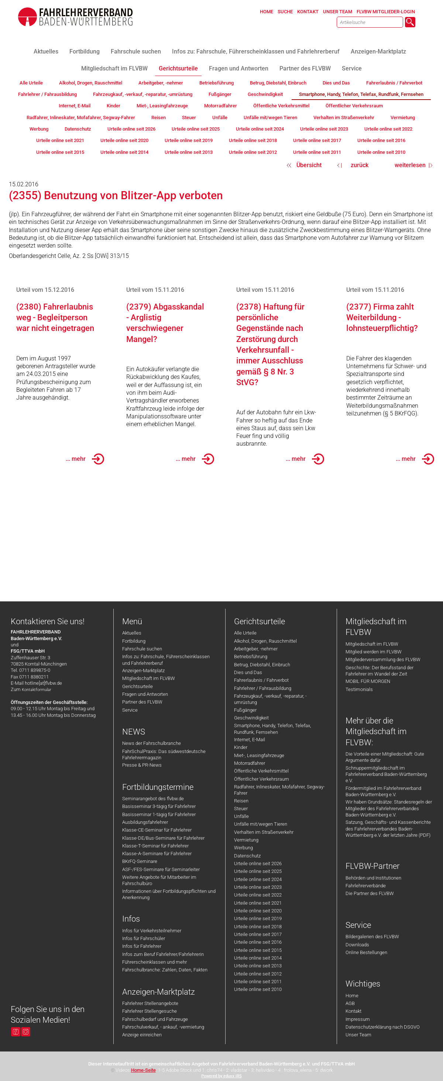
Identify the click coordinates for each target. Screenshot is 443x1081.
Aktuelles (131, 633)
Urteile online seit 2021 (258, 903)
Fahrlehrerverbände (366, 885)
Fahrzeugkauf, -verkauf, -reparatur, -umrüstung (270, 699)
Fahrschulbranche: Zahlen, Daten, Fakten (164, 970)
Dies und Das (248, 672)
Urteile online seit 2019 (258, 918)
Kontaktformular (36, 689)
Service (130, 710)
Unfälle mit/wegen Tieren (260, 824)
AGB (350, 1003)
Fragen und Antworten (145, 694)
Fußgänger (245, 710)
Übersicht (309, 165)
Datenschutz (247, 856)
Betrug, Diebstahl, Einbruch (262, 664)
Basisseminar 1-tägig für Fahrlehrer (159, 814)
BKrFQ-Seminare (139, 861)
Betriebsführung (250, 656)
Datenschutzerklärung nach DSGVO (383, 1027)
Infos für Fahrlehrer (141, 946)
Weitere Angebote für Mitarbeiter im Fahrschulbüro (159, 880)
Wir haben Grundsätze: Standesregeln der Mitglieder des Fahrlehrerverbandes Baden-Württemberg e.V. (389, 808)
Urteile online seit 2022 (258, 895)
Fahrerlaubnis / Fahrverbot (261, 680)
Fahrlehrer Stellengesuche (149, 1011)
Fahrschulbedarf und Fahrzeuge (155, 1019)
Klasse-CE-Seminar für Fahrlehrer (157, 830)
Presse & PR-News (142, 765)
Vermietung (246, 840)
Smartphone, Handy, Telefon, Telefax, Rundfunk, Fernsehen (272, 729)
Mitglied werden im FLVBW (374, 652)
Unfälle (241, 816)
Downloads (357, 944)
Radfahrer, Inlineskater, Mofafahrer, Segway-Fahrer (279, 790)
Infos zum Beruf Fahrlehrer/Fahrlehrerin (163, 954)
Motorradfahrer (249, 763)
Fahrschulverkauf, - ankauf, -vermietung (163, 1027)
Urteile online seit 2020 (258, 911)
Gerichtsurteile (137, 686)
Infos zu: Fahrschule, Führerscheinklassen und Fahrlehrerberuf (166, 660)
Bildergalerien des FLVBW (372, 936)
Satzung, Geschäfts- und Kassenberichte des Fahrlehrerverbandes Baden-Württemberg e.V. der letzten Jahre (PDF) (388, 828)
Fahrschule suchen (142, 649)
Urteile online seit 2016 (258, 942)
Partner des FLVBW (142, 702)
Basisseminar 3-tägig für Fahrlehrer (159, 806)
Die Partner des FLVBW (370, 893)
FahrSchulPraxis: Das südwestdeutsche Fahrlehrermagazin (164, 754)
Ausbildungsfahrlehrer (145, 822)
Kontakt (353, 1011)
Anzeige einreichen (142, 1034)
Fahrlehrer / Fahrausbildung (262, 688)
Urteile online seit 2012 (258, 974)
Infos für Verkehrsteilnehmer (151, 930)
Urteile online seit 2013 (258, 965)
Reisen (241, 801)
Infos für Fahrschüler (143, 938)
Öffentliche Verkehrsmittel (261, 771)
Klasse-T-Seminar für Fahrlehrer (155, 846)
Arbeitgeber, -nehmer (256, 649)
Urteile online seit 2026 (258, 863)
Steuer (241, 808)
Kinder (240, 747)
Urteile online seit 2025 (258, 871)
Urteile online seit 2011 (258, 981)
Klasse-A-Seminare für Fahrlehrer (157, 853)
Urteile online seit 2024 (258, 879)
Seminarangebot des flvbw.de (153, 798)
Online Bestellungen (366, 952)
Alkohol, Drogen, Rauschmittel (265, 641)
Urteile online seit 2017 (258, 934)
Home (352, 995)
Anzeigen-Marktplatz (143, 670)
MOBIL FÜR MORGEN (368, 681)
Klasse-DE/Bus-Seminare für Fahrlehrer (163, 838)
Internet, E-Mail (249, 739)
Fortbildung (133, 641)
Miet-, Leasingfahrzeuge (259, 755)
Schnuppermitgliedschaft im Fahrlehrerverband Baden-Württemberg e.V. (386, 774)
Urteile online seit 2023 (258, 887)
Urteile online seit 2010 (258, 989)
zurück (359, 165)
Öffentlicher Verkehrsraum (261, 779)
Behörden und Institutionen (373, 878)
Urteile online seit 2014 (258, 958)
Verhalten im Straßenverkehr (263, 832)
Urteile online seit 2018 (258, 926)
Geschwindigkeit (251, 718)
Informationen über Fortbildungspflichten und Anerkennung (169, 894)
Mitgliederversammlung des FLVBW (383, 659)
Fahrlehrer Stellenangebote (150, 1003)
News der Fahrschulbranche (151, 743)
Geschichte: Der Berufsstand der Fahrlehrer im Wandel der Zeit (379, 671)
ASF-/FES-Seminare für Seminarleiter (161, 869)
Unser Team (358, 1034)
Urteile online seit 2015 (258, 950)
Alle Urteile (245, 633)
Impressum (358, 1019)
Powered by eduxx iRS (221, 1076)
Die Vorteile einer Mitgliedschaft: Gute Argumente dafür (385, 757)
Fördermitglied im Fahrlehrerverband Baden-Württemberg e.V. (383, 791)
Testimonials (359, 689)
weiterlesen (410, 165)
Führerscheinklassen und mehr (154, 962)
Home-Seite (143, 1070)
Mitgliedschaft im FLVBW (148, 678)
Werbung (243, 847)
